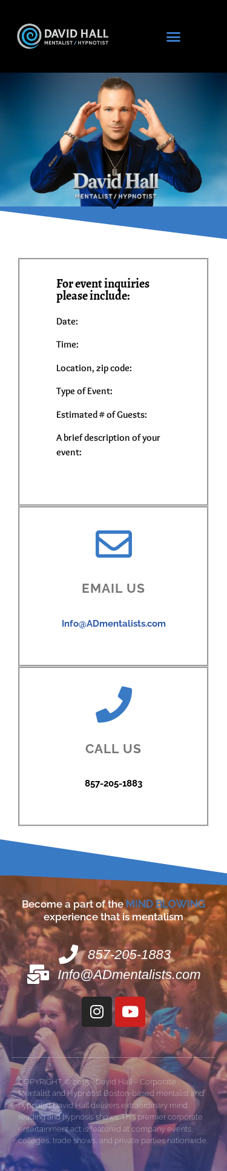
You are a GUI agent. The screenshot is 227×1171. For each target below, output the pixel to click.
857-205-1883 (113, 783)
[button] (173, 36)
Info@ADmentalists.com (114, 623)
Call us (113, 748)
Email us (114, 588)
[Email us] (114, 544)
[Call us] (114, 705)
